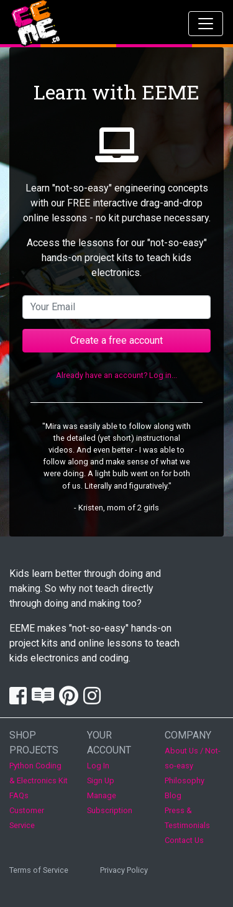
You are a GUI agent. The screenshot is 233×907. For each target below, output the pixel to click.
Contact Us (184, 840)
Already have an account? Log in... (116, 375)
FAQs (19, 795)
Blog (173, 795)
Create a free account (116, 340)
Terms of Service (38, 870)
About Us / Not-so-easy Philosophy (193, 765)
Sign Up (100, 780)
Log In (98, 765)
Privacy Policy (124, 870)
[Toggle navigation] (205, 23)
